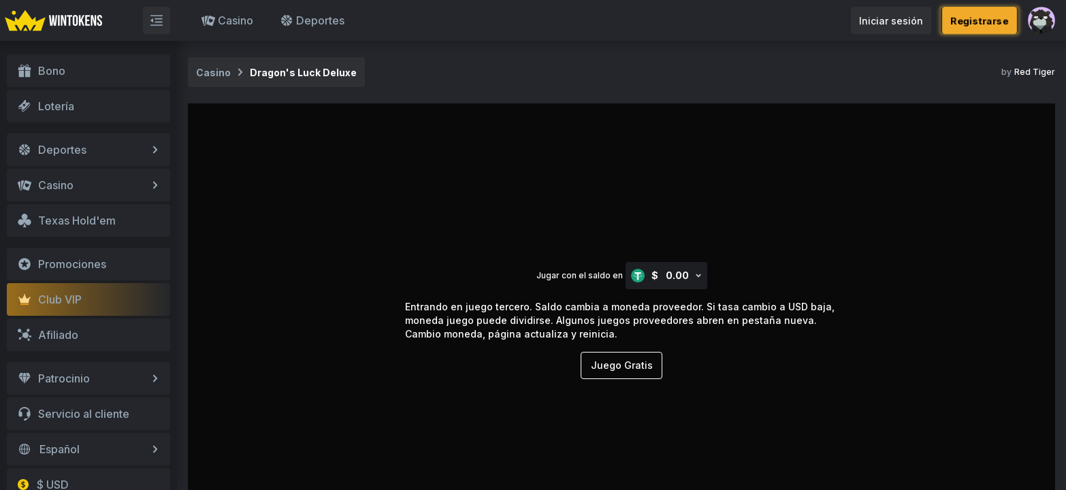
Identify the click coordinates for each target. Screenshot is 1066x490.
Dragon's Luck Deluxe (303, 72)
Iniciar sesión (891, 21)
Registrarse (980, 20)
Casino (227, 20)
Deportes (312, 20)
